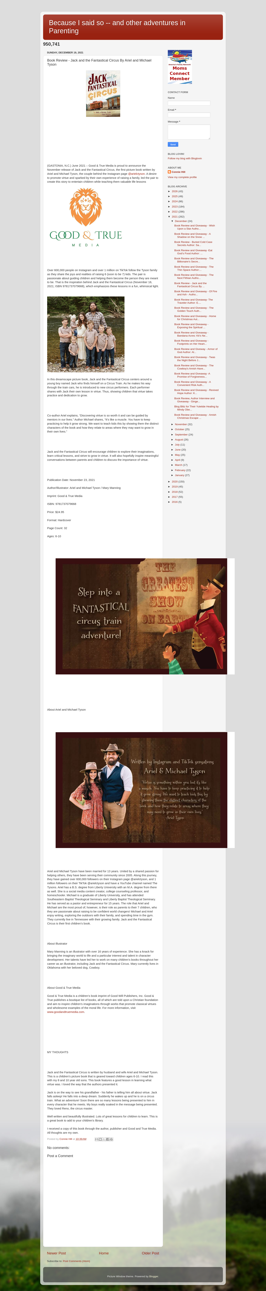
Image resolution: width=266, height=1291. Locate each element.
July (177, 444)
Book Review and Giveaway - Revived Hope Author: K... (196, 392)
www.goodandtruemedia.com (65, 1011)
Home (104, 1253)
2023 (175, 206)
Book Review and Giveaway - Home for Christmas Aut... (195, 318)
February (180, 470)
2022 (175, 211)
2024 (175, 201)
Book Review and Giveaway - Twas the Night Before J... (194, 359)
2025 (175, 196)
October (180, 429)
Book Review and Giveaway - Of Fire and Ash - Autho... (195, 293)
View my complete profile (182, 177)
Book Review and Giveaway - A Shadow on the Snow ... (192, 235)
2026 (175, 191)
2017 (175, 496)
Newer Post (56, 1253)
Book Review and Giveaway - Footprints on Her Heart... (191, 342)
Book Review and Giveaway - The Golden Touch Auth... (194, 309)
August (179, 439)
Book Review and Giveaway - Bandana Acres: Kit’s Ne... (191, 334)
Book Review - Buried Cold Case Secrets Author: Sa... (193, 244)
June (178, 449)
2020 (175, 481)
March (179, 464)
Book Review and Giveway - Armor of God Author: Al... (196, 351)
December (181, 221)
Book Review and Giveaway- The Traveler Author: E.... (193, 301)
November (181, 424)
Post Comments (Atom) (76, 1261)
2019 (175, 486)
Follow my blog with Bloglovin (185, 158)
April (178, 459)
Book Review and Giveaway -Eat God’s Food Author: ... (193, 252)
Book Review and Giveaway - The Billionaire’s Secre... (194, 260)
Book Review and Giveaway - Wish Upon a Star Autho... (194, 227)
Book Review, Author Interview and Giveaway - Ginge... (194, 400)
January (180, 475)
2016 (175, 501)
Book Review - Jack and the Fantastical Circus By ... (190, 285)
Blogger (153, 1276)
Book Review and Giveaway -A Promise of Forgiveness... (192, 375)
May (178, 454)
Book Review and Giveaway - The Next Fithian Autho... (194, 276)
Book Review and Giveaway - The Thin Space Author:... (194, 268)
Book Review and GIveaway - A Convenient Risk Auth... (192, 383)
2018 (175, 491)
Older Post (150, 1253)
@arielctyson (136, 173)
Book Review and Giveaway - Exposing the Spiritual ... (191, 326)
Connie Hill (178, 171)
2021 (175, 216)
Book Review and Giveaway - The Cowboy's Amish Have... (194, 367)
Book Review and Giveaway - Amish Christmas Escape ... (195, 416)
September (181, 434)
